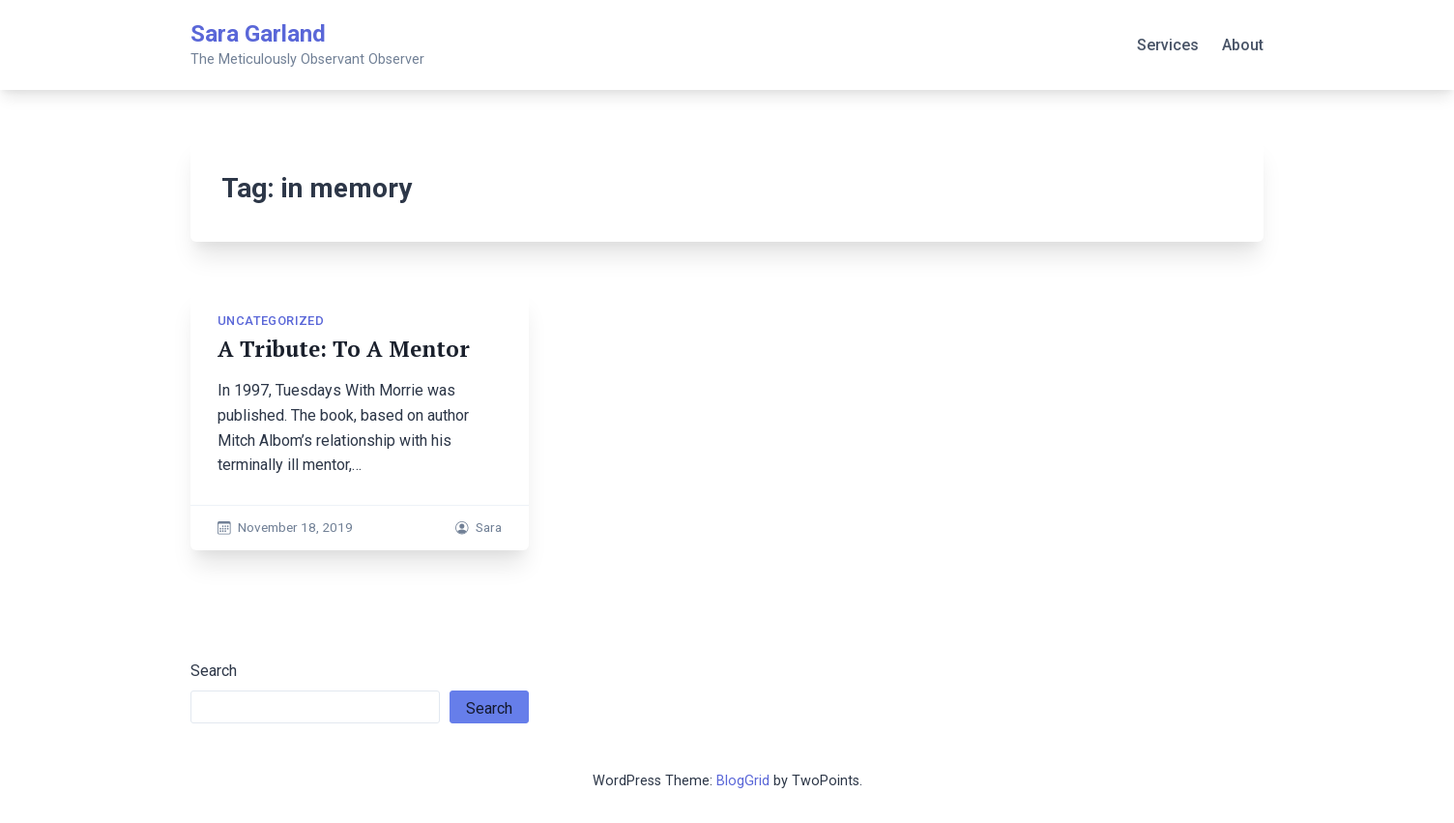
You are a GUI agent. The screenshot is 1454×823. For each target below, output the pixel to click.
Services (1168, 45)
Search (213, 670)
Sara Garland (258, 33)
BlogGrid (743, 781)
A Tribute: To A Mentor (344, 349)
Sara (489, 527)
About (1243, 45)
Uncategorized (271, 320)
